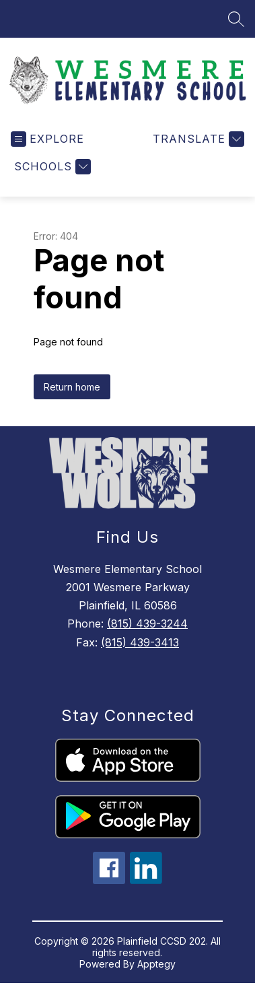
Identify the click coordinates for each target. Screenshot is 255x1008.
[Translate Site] (196, 147)
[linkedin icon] (146, 888)
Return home (72, 395)
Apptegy (156, 972)
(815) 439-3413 (140, 650)
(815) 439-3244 (147, 631)
